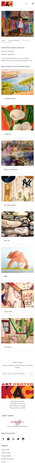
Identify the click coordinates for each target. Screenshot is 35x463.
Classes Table (6, 453)
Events (3, 462)
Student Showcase (13, 40)
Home (3, 40)
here (30, 60)
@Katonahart (17, 421)
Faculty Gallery (6, 456)
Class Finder (5, 450)
